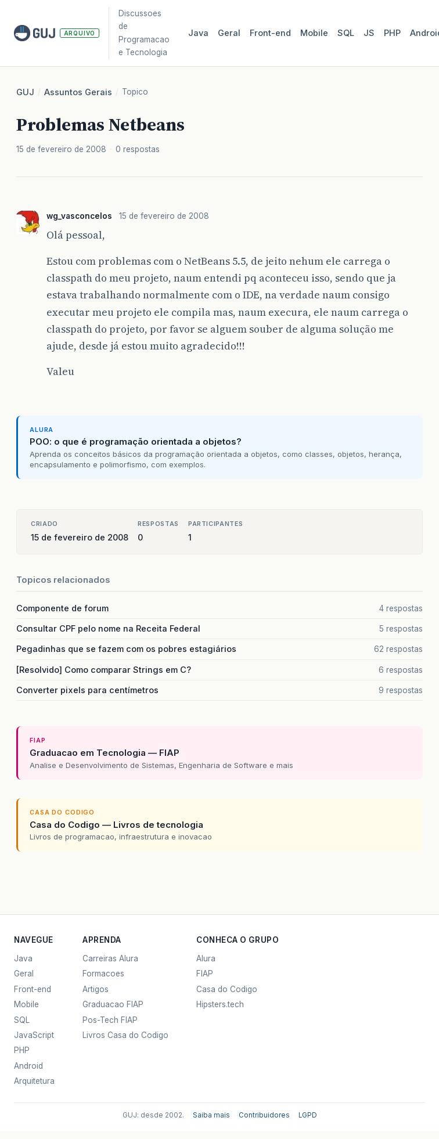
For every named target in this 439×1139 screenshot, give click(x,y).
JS (369, 33)
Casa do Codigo (226, 989)
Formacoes (103, 973)
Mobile (314, 33)
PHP (392, 33)
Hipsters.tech (220, 1004)
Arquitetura (34, 1081)
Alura (205, 958)
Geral (229, 33)
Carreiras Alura (110, 958)
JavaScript (34, 1035)
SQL (345, 33)
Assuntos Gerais (78, 92)
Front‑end (270, 33)
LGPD (307, 1115)
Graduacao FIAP (112, 1004)
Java (198, 33)
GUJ (25, 92)
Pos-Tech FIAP (110, 1020)
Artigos (95, 989)
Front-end (32, 989)
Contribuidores (264, 1115)
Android (28, 1065)
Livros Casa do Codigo (125, 1035)
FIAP (204, 973)
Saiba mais (211, 1115)
